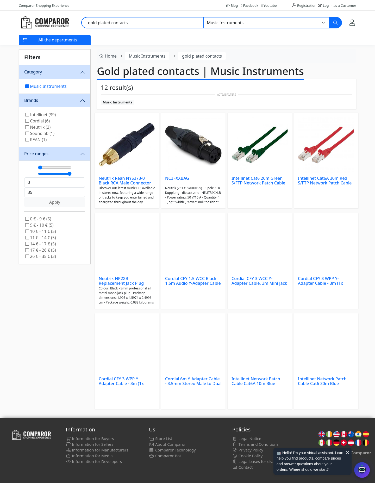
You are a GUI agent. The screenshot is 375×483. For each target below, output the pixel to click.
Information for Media (89, 455)
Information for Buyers (90, 438)
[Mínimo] (55, 167)
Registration (306, 5)
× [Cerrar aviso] (347, 452)
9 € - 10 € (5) (39, 225)
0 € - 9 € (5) (38, 219)
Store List (160, 438)
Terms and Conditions (255, 444)
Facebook (249, 5)
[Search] (335, 22)
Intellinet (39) (40, 114)
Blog (232, 5)
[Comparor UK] (45, 22)
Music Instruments (46, 86)
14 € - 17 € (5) (40, 244)
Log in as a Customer (339, 5)
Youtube (269, 5)
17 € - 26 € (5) (40, 250)
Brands (31, 100)
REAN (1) (36, 140)
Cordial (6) (37, 121)
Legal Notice (246, 438)
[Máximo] (55, 174)
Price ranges (36, 154)
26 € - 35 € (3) (40, 256)
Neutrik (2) (38, 127)
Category (33, 72)
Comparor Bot (165, 455)
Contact (242, 467)
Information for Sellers (89, 444)
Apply (54, 202)
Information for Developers (94, 461)
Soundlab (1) (39, 133)
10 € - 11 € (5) (40, 231)
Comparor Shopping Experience (44, 5)
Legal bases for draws (255, 461)
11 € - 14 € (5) (40, 237)
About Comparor (167, 444)
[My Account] (352, 22)
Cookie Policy (247, 455)
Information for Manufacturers (97, 450)
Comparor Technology (172, 450)
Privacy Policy (247, 450)
